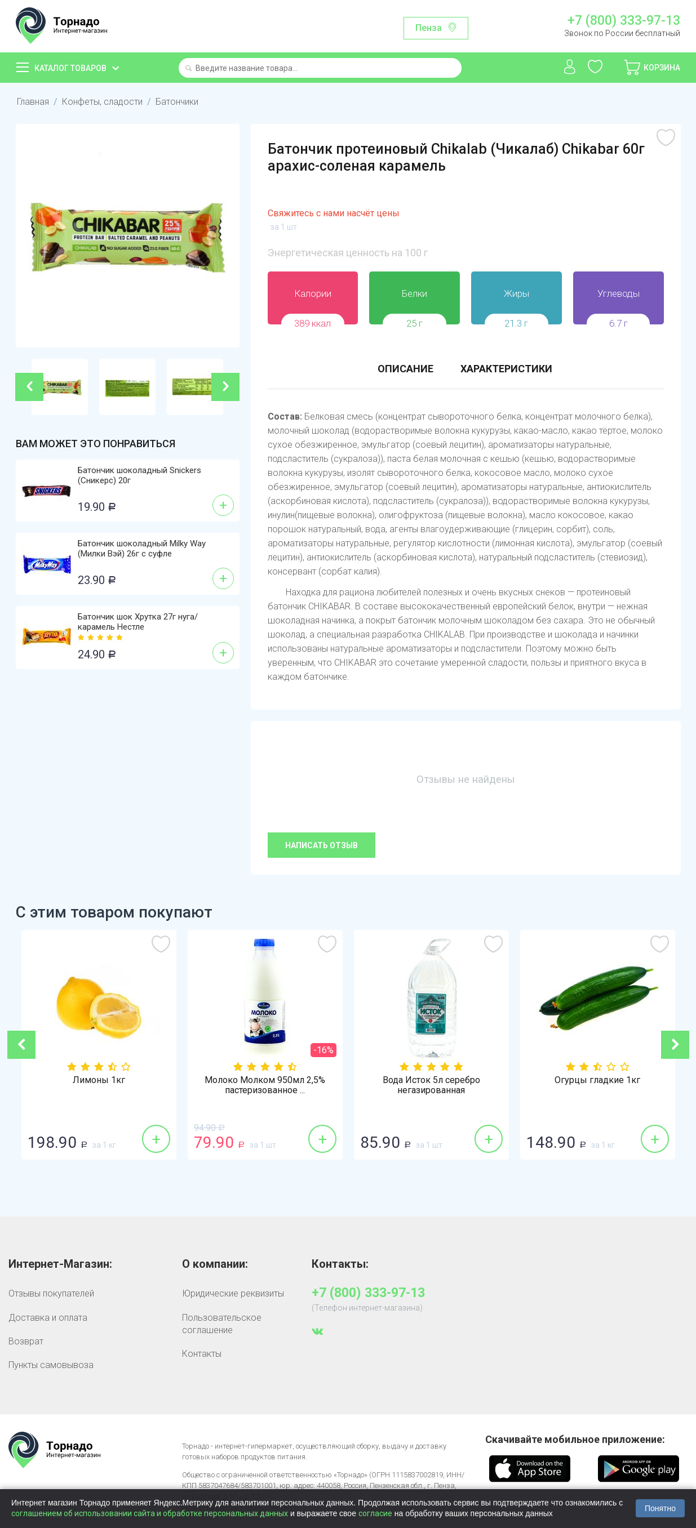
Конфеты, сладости (102, 101)
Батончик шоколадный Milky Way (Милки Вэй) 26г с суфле (142, 548)
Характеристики (506, 369)
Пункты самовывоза (51, 1365)
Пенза (428, 28)
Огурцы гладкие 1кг (597, 1080)
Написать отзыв (321, 845)
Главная (33, 101)
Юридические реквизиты (233, 1293)
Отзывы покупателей (51, 1293)
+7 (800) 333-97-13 (624, 20)
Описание (405, 369)
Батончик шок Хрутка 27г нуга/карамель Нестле (138, 622)
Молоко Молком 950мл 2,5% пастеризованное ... (265, 1085)
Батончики (177, 101)
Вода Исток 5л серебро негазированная (431, 1085)
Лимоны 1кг (99, 1080)
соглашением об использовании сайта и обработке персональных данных (149, 1513)
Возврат (25, 1341)
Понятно (660, 1508)
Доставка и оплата (47, 1317)
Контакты (201, 1353)
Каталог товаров (70, 68)
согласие (375, 1513)
